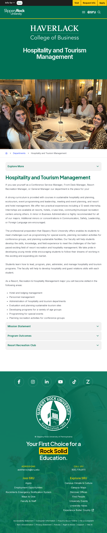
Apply (28, 483)
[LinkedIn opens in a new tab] (47, 382)
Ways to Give (28, 496)
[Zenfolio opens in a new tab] (88, 382)
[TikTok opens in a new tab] (74, 382)
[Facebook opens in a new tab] (19, 382)
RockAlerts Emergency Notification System (28, 492)
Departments (19, 153)
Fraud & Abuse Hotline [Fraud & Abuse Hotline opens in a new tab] (67, 521)
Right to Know (69, 525)
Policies (57, 525)
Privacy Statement (44, 525)
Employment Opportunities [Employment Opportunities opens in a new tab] (28, 487)
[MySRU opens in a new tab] (91, 12)
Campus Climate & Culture (78, 483)
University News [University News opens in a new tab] (78, 505)
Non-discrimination (25, 525)
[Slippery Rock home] (14, 12)
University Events (78, 501)
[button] (53, 166)
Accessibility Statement (23, 521)
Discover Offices (78, 492)
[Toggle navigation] (83, 12)
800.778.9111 (79, 469)
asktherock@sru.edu (28, 469)
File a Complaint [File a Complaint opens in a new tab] (87, 521)
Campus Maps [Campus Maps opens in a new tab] (78, 487)
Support (80, 525)
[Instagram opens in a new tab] (33, 382)
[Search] (98, 12)
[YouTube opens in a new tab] (60, 382)
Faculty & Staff (28, 501)
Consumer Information (45, 521)
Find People (78, 496)
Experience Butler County (78, 510)
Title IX (90, 525)
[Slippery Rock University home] (53, 413)
